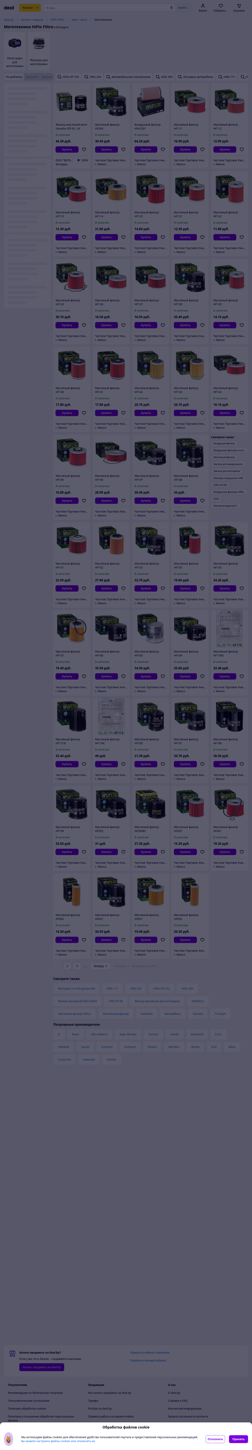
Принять (238, 1439)
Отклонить (215, 1439)
